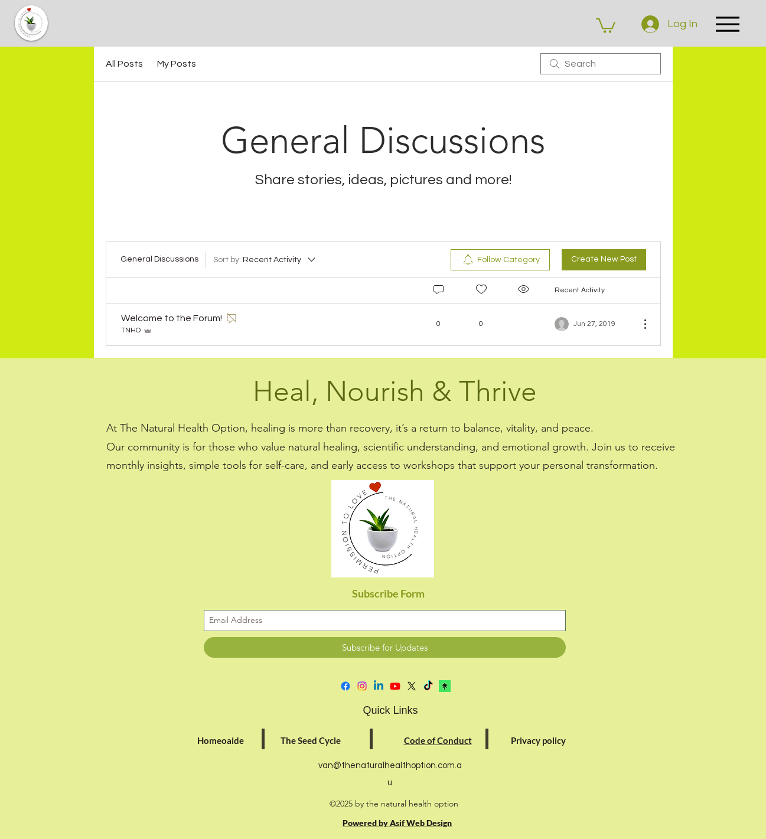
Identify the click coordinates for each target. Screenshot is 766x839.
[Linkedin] (378, 686)
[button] (605, 25)
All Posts (124, 63)
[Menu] (727, 23)
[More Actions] (639, 324)
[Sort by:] (265, 260)
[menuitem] (500, 259)
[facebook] (345, 686)
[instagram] (362, 686)
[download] (445, 686)
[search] (600, 63)
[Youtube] (395, 686)
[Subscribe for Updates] (385, 647)
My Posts (176, 63)
